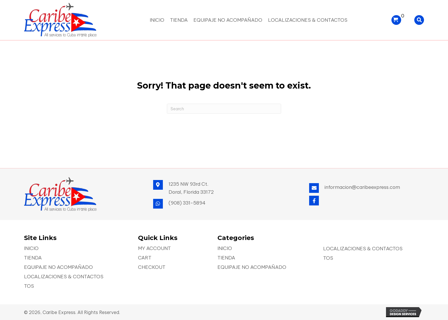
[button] (314, 200)
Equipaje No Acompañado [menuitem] (58, 267)
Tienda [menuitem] (33, 258)
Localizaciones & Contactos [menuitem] (63, 277)
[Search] (224, 109)
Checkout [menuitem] (151, 267)
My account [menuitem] (154, 248)
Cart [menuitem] (144, 258)
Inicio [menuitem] (31, 248)
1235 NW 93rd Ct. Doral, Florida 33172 (191, 188)
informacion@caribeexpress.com (362, 187)
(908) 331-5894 (187, 203)
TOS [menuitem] (29, 286)
